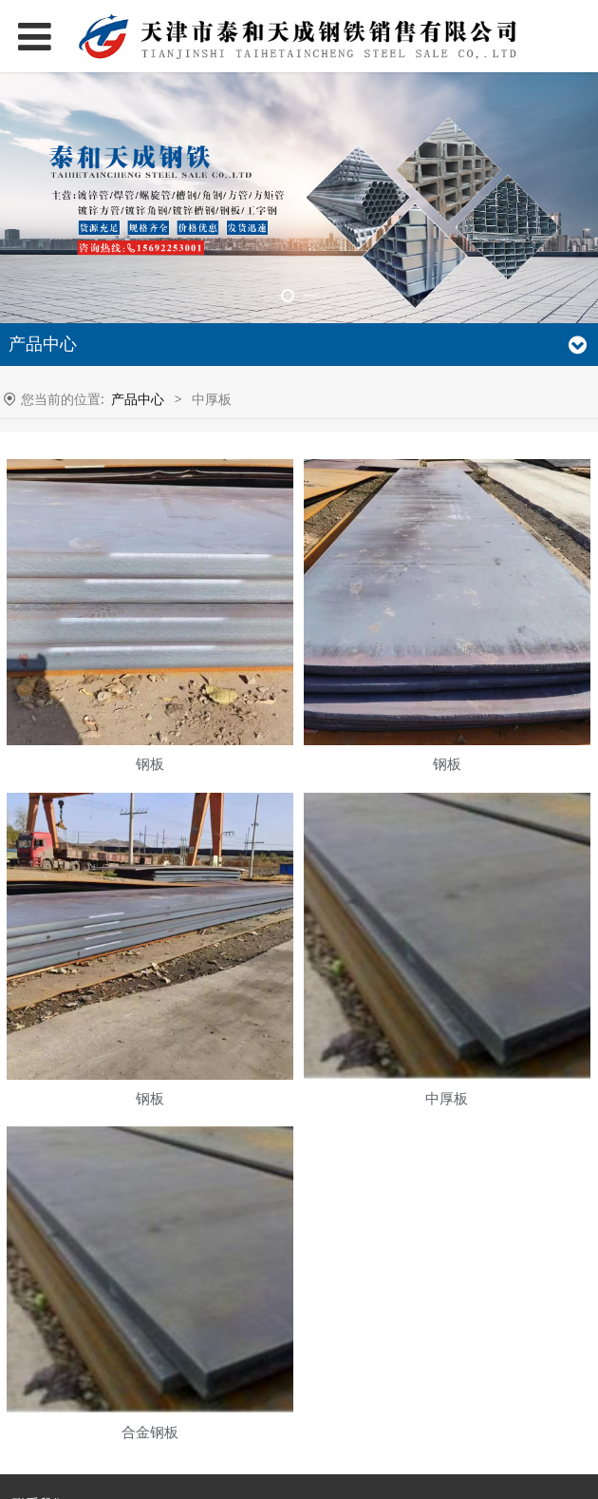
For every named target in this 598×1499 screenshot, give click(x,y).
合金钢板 (149, 1432)
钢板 (150, 764)
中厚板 (446, 1098)
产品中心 (137, 399)
